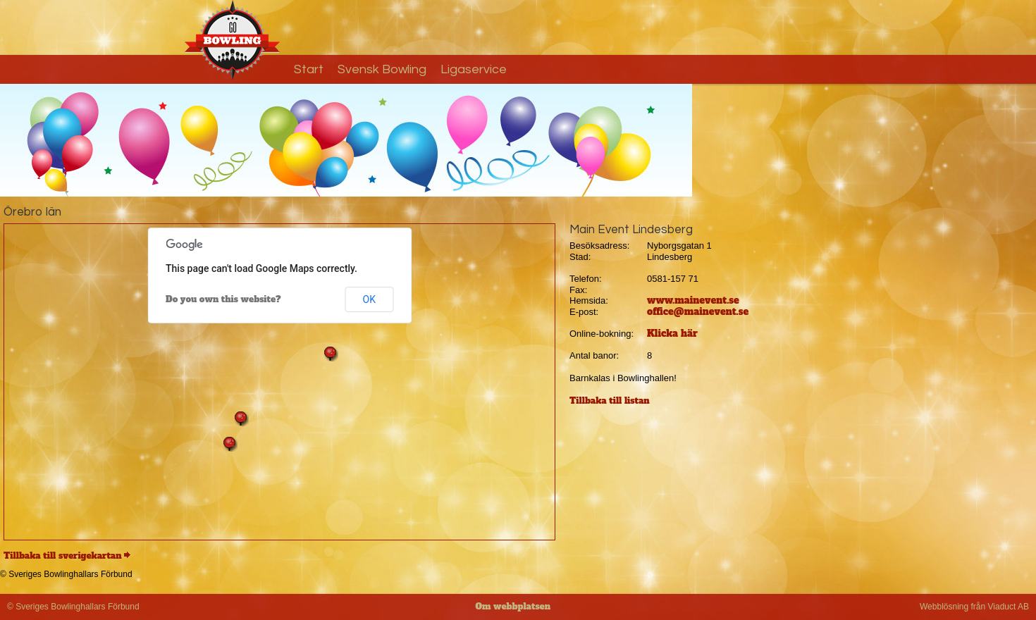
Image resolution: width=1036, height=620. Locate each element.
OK (369, 299)
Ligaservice (473, 69)
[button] (230, 444)
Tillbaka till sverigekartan (63, 556)
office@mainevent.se (697, 312)
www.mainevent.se (693, 300)
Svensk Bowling (382, 69)
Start (308, 69)
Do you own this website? (223, 299)
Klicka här (672, 334)
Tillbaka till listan (609, 401)
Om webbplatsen (512, 606)
